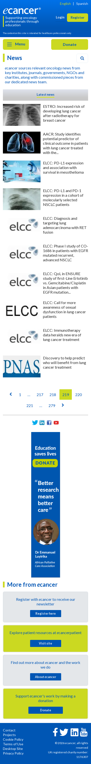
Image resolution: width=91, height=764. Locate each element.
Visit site (45, 643)
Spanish (82, 3)
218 (53, 394)
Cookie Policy (13, 739)
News (14, 57)
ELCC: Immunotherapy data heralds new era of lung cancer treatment (62, 335)
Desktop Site (13, 749)
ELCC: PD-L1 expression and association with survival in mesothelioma (63, 167)
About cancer (45, 677)
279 (52, 405)
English (65, 3)
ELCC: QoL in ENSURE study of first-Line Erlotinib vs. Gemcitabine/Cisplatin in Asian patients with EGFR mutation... (65, 282)
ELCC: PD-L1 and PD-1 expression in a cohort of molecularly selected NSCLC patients (63, 197)
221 (29, 405)
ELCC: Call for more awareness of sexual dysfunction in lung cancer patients (64, 309)
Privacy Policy (13, 753)
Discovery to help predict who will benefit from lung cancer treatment (64, 362)
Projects (9, 735)
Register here (45, 613)
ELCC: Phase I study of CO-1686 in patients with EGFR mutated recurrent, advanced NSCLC (65, 253)
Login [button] (60, 17)
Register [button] (77, 17)
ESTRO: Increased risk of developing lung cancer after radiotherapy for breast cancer (64, 113)
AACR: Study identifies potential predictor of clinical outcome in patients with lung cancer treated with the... (65, 143)
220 (78, 394)
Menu (16, 44)
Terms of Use (13, 744)
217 (40, 394)
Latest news (45, 94)
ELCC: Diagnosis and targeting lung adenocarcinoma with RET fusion (65, 225)
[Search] (82, 58)
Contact (9, 730)
